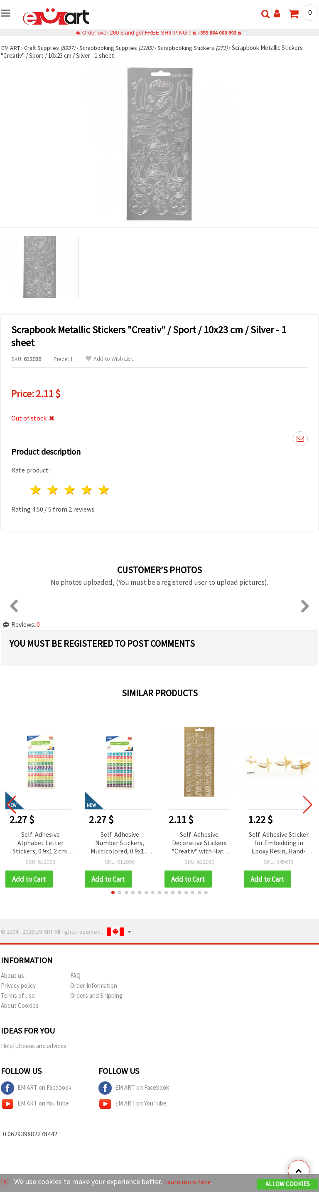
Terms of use (18, 996)
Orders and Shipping (96, 996)
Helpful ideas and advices (33, 1046)
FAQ (75, 976)
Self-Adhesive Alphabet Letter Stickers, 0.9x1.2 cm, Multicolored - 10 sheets (40, 843)
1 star (36, 489)
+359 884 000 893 (217, 33)
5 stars (104, 489)
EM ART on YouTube (35, 1104)
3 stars (70, 489)
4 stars (87, 489)
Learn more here (190, 1182)
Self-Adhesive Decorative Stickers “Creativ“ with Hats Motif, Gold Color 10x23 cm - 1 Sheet (199, 843)
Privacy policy (18, 986)
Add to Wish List (109, 359)
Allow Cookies (287, 1184)
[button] (113, 893)
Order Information (93, 986)
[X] (5, 1182)
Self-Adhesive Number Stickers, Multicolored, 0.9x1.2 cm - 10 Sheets (120, 843)
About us (12, 976)
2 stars (53, 489)
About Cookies (20, 1006)
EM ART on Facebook (36, 1088)
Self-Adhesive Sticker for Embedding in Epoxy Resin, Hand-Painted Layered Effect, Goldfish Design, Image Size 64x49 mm (279, 843)
